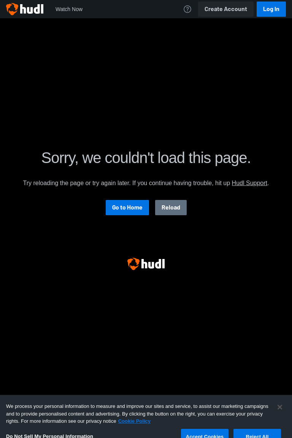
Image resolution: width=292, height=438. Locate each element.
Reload (171, 207)
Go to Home (127, 207)
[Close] (279, 413)
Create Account (226, 9)
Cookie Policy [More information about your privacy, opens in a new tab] (134, 427)
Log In (271, 9)
